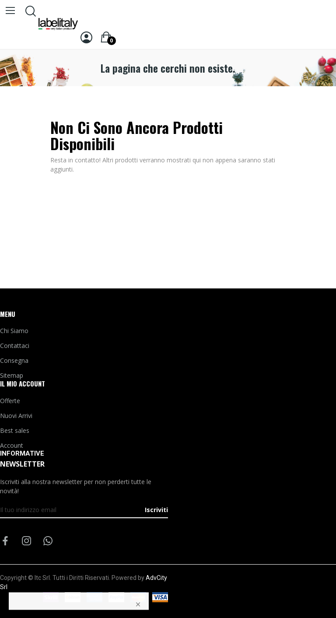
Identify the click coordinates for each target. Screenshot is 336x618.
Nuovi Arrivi (16, 415)
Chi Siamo (14, 331)
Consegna (14, 360)
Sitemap (11, 375)
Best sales (14, 430)
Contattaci (14, 345)
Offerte (10, 401)
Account (11, 445)
